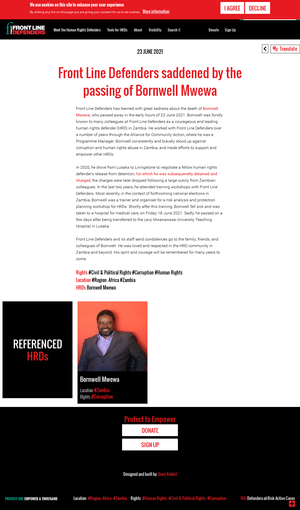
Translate (288, 48)
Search (174, 29)
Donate (214, 29)
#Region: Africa (105, 280)
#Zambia (127, 280)
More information (156, 11)
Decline (257, 8)
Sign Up (230, 29)
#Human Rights (168, 272)
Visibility (155, 29)
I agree (232, 8)
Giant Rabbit (167, 474)
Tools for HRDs (117, 29)
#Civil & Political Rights (110, 272)
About (138, 29)
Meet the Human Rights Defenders (77, 29)
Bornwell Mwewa (101, 287)
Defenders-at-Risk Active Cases (267, 498)
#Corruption (143, 272)
